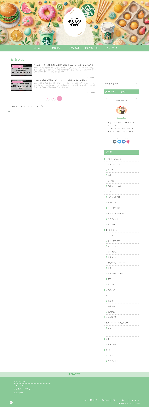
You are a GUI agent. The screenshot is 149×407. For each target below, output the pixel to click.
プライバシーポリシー (23, 389)
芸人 (109, 279)
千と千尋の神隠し (115, 208)
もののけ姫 (112, 203)
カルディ (111, 328)
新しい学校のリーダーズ (117, 263)
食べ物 (108, 350)
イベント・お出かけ (113, 159)
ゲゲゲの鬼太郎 (114, 241)
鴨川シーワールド (115, 186)
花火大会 (111, 312)
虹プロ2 (111, 284)
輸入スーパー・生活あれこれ (117, 323)
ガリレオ (111, 235)
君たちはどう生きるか (116, 213)
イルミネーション (115, 164)
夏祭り (110, 301)
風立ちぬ (111, 224)
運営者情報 (18, 393)
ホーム (84, 400)
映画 (109, 268)
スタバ (110, 355)
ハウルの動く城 (114, 197)
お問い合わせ (19, 382)
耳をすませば (113, 219)
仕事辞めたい (111, 290)
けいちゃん (121, 118)
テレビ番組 (112, 252)
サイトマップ (19, 385)
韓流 (107, 339)
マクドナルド (113, 361)
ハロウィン (112, 170)
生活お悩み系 (111, 317)
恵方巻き (111, 181)
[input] (121, 83)
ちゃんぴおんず (114, 246)
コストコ (111, 334)
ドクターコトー (114, 257)
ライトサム (112, 345)
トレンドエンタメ (112, 230)
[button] (137, 83)
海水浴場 (111, 306)
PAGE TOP (74, 374)
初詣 (109, 175)
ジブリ (108, 192)
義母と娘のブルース (115, 274)
